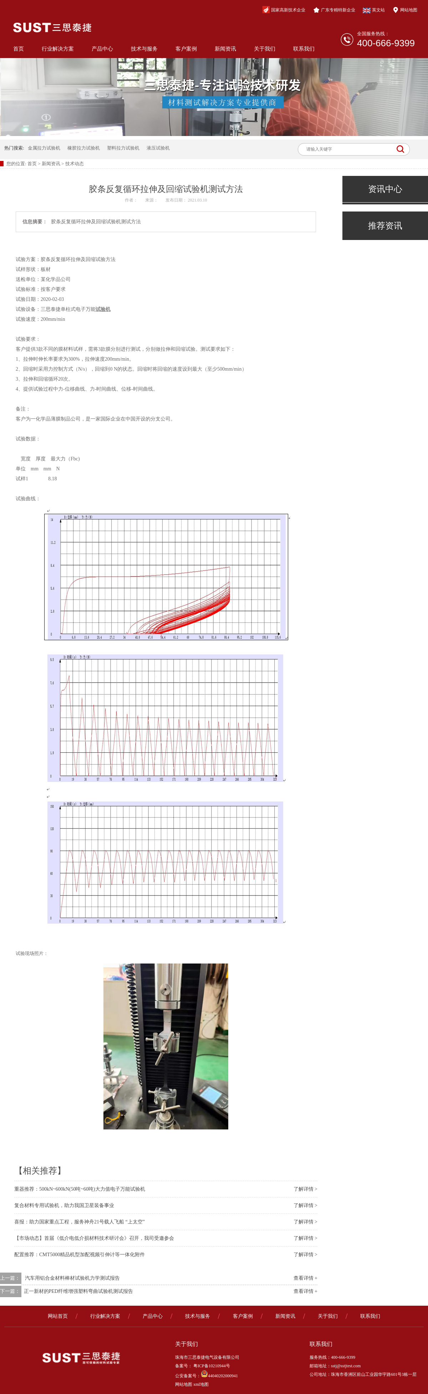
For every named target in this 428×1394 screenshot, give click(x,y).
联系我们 (304, 49)
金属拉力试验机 (44, 148)
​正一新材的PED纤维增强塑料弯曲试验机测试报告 (78, 1291)
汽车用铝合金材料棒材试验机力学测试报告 (72, 1278)
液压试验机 (158, 148)
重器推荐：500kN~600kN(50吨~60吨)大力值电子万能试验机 (79, 1189)
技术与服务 (144, 49)
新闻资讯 (225, 49)
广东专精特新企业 (334, 10)
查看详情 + (305, 1278)
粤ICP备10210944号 (211, 1365)
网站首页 (58, 1316)
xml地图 (201, 1384)
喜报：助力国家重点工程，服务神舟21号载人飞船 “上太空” (79, 1222)
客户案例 (186, 49)
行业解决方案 (58, 49)
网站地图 (404, 10)
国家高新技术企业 (284, 9)
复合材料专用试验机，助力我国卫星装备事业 (64, 1205)
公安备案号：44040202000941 (206, 1375)
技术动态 (74, 163)
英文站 (374, 10)
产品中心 (102, 49)
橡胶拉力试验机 (83, 148)
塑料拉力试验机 (123, 148)
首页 (18, 49)
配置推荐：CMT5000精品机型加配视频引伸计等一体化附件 (79, 1254)
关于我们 (264, 49)
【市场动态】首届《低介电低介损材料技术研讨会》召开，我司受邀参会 (94, 1238)
